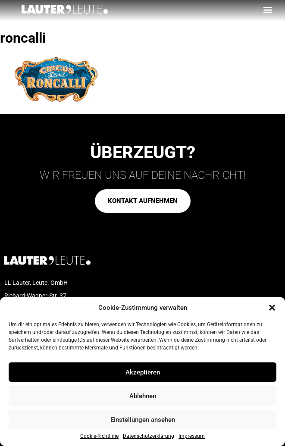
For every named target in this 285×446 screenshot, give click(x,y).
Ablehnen (142, 396)
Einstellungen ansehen (142, 420)
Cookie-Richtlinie (99, 436)
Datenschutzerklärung (148, 436)
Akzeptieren (142, 372)
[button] (272, 307)
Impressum (192, 436)
